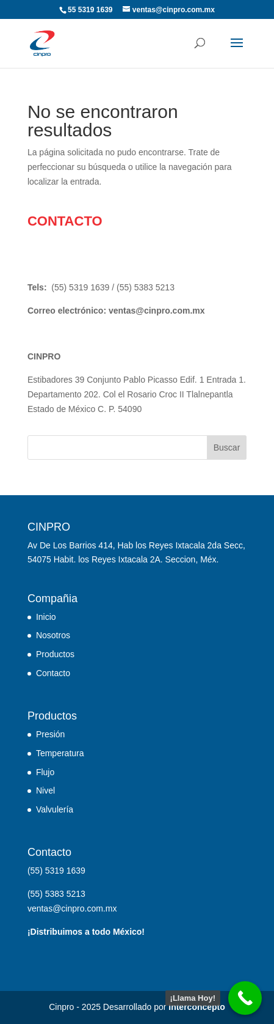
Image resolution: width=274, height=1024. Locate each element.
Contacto (53, 673)
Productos (55, 654)
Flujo (45, 772)
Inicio (46, 617)
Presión (50, 734)
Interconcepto (196, 1007)
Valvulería (54, 809)
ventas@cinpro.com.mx (157, 310)
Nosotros (53, 635)
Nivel (45, 790)
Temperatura (60, 753)
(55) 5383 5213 (146, 287)
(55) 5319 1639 (80, 287)
